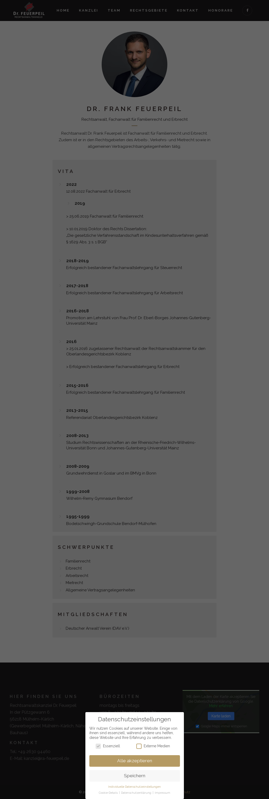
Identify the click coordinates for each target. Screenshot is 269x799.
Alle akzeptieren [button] (134, 759)
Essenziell (108, 744)
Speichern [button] (134, 774)
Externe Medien (153, 744)
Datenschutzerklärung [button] (136, 791)
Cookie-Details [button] (108, 791)
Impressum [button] (162, 791)
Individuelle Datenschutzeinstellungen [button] (134, 785)
